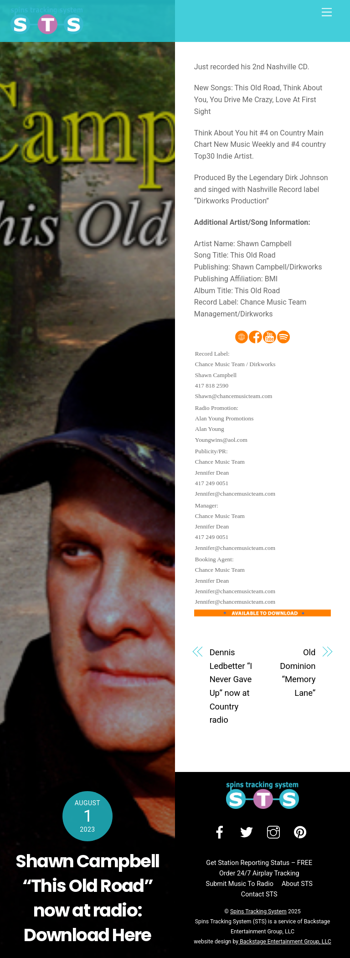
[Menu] (327, 12)
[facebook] (221, 832)
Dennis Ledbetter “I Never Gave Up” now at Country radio (231, 686)
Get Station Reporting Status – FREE (259, 863)
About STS (297, 884)
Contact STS (259, 894)
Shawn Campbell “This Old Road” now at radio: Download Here (87, 898)
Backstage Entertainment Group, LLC (284, 941)
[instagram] (275, 832)
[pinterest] (301, 832)
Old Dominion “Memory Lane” (297, 672)
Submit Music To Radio (239, 884)
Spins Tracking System (258, 911)
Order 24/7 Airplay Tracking (259, 873)
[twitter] (248, 832)
